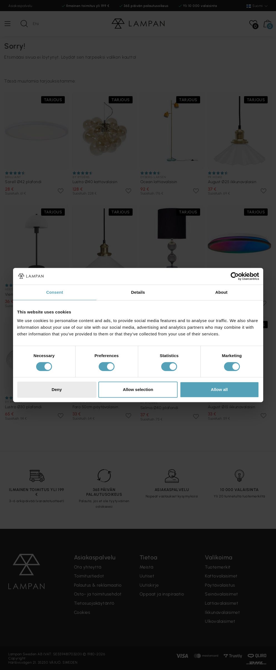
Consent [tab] (54, 292)
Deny (57, 389)
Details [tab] (138, 292)
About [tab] (221, 292)
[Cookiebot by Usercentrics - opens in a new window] (234, 276)
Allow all (219, 389)
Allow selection (138, 389)
